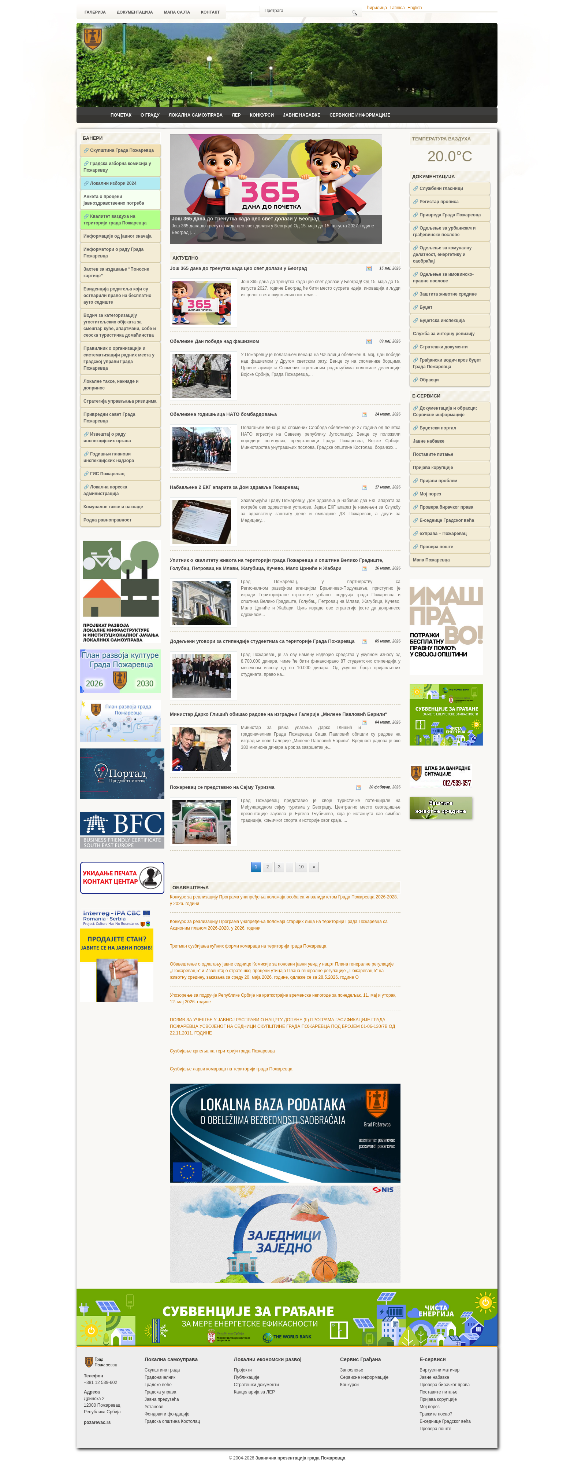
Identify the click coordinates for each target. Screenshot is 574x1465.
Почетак (121, 115)
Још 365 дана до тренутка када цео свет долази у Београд (238, 268)
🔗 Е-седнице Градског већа (443, 520)
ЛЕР (236, 115)
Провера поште (435, 1428)
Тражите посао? (436, 1414)
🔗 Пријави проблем (435, 480)
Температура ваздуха (441, 139)
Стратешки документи (256, 1384)
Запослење (351, 1370)
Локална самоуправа (196, 115)
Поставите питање (433, 454)
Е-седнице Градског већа (445, 1421)
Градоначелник (160, 1377)
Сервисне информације (359, 115)
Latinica (397, 7)
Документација (135, 12)
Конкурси (262, 115)
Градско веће (158, 1384)
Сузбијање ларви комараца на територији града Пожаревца (231, 1069)
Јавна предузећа (162, 1399)
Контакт (210, 12)
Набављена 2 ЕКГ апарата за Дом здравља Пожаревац (234, 487)
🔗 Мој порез (427, 494)
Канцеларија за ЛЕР (254, 1392)
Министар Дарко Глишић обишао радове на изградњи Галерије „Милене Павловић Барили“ (278, 714)
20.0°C (450, 156)
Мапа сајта (177, 12)
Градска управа (160, 1392)
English (414, 7)
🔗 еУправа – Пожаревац (440, 533)
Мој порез (430, 1406)
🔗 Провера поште (433, 546)
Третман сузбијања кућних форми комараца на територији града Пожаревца (248, 946)
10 (301, 866)
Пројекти (243, 1370)
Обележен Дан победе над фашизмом (214, 341)
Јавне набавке (301, 115)
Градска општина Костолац (172, 1421)
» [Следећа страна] (314, 866)
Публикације (247, 1377)
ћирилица (377, 7)
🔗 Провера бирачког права (443, 507)
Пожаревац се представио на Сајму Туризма (222, 787)
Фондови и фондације (167, 1414)
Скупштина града (162, 1370)
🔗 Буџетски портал (434, 428)
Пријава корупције (433, 467)
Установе (154, 1406)
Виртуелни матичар (439, 1370)
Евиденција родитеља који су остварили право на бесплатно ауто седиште (117, 295)
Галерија (95, 12)
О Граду (150, 115)
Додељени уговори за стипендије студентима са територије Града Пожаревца (262, 641)
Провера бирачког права (445, 1384)
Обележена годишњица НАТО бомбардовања (223, 414)
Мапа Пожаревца (431, 560)
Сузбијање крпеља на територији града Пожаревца (222, 1051)
